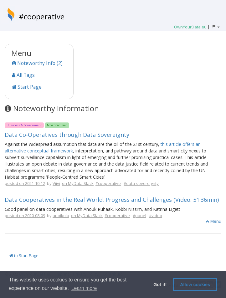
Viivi (56, 183)
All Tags (23, 75)
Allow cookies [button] (195, 284)
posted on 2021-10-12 (25, 183)
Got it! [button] (160, 284)
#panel (139, 215)
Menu (213, 221)
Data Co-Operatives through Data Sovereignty (67, 134)
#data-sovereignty (141, 183)
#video (155, 215)
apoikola (61, 215)
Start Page (27, 86)
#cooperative (41, 16)
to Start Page (24, 255)
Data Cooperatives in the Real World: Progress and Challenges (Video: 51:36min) (112, 199)
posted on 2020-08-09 (25, 215)
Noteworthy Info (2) (37, 63)
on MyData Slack (78, 183)
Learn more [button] (84, 288)
